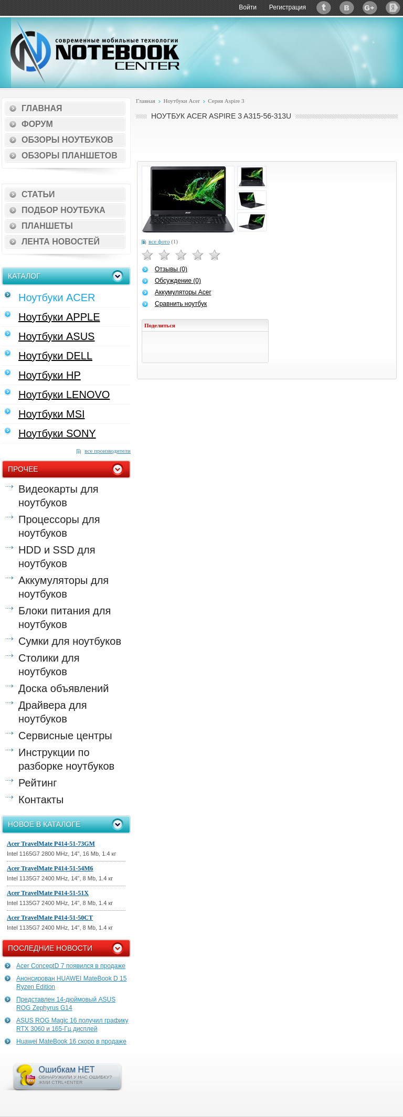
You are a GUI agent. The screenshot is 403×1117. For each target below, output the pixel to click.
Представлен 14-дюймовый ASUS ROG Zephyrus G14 (65, 1004)
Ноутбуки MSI (51, 414)
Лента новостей (61, 241)
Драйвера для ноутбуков (52, 712)
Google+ (370, 8)
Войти (248, 7)
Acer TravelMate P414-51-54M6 (50, 868)
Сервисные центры (65, 735)
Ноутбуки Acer (181, 101)
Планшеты (47, 225)
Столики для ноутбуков (49, 664)
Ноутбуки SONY (57, 433)
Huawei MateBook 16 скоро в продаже (71, 1041)
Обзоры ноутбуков (67, 139)
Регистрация (287, 7)
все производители (107, 451)
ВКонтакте (347, 8)
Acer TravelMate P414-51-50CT (50, 917)
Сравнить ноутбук (181, 303)
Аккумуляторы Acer (183, 292)
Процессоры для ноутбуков (59, 526)
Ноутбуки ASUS (56, 336)
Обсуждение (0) (178, 280)
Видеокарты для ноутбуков (58, 495)
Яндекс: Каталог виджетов (393, 8)
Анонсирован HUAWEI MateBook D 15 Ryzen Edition (71, 983)
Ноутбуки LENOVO (64, 394)
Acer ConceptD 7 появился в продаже (70, 966)
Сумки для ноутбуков (69, 641)
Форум (37, 124)
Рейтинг (37, 783)
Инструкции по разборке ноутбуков (66, 759)
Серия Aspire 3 (226, 101)
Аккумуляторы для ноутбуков (63, 587)
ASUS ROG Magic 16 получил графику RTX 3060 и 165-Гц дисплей (72, 1025)
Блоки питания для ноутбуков (64, 617)
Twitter (324, 8)
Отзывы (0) (171, 269)
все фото (159, 241)
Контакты (40, 799)
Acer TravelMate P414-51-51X (48, 893)
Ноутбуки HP (49, 375)
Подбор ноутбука (63, 210)
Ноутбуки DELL (55, 355)
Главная (42, 108)
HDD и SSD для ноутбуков (56, 556)
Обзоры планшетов (70, 155)
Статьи (38, 194)
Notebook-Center (94, 51)
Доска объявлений (63, 688)
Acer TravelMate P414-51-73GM (51, 843)
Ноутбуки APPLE (59, 317)
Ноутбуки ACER (57, 297)
